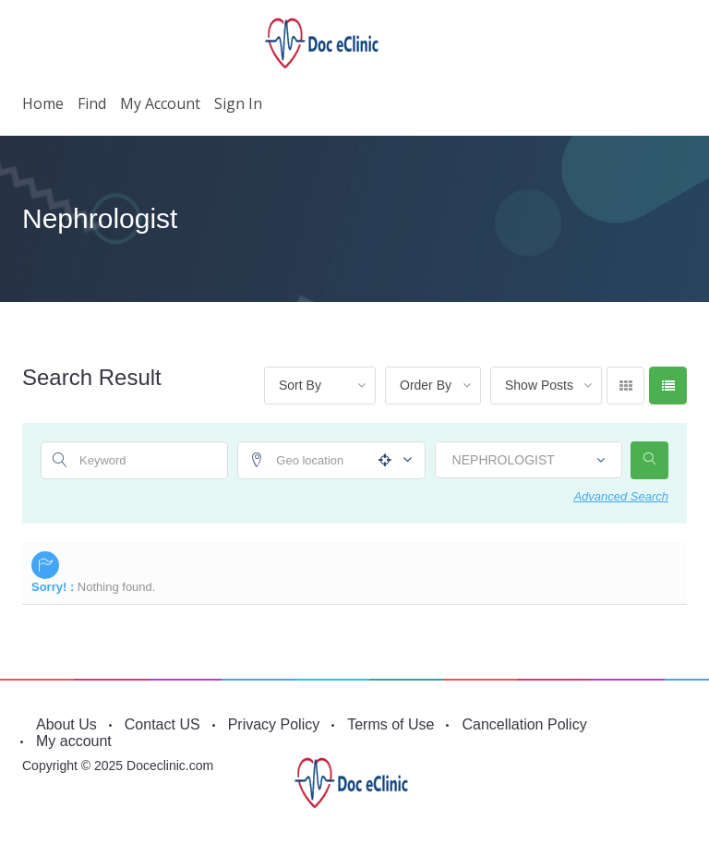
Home (43, 103)
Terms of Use (390, 724)
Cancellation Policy (524, 724)
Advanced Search (620, 496)
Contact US (162, 724)
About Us (66, 724)
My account (160, 103)
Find (92, 103)
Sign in (238, 103)
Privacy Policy (274, 724)
